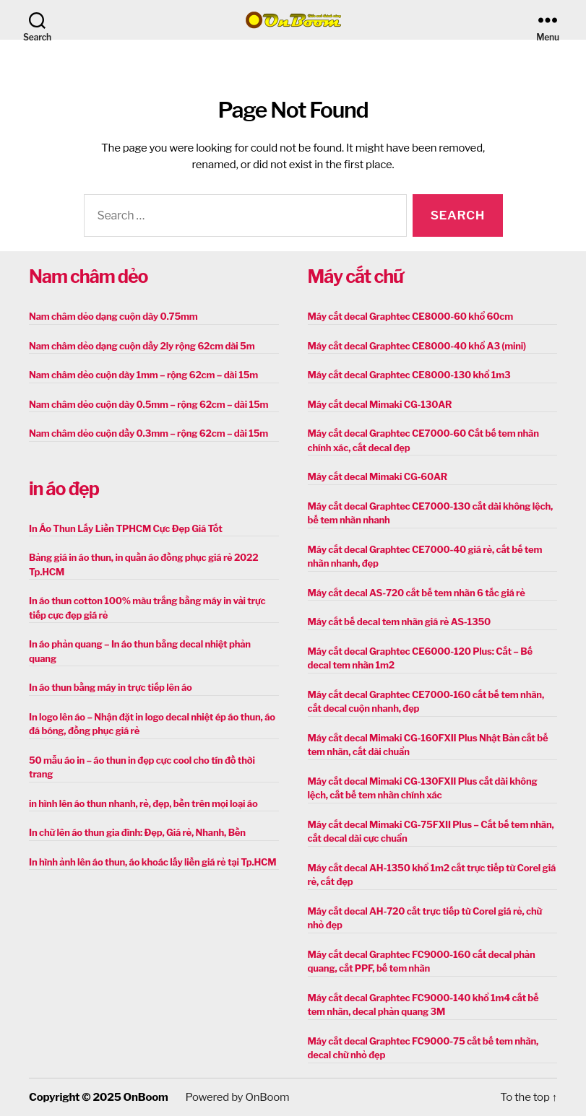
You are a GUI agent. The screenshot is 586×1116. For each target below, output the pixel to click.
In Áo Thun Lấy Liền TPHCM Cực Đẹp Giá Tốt (126, 528)
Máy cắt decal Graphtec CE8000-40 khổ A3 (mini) (417, 346)
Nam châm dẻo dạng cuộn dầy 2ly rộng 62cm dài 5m (141, 346)
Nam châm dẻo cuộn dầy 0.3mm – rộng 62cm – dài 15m (148, 433)
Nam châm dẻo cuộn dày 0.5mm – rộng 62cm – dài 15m (148, 404)
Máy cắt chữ (355, 276)
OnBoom (146, 1097)
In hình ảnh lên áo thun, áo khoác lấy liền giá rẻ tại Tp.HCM (152, 862)
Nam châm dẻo (88, 276)
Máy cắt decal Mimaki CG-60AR (378, 476)
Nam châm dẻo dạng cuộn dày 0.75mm (113, 316)
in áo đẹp (64, 489)
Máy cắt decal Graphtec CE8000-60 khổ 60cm (410, 316)
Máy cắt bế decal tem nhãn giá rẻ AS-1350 (399, 621)
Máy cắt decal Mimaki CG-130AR (380, 404)
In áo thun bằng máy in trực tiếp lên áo (110, 687)
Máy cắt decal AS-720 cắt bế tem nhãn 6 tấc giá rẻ (416, 592)
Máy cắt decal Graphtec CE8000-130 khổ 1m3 (409, 374)
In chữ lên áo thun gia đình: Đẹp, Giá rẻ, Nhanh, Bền (137, 832)
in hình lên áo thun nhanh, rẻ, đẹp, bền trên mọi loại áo (143, 803)
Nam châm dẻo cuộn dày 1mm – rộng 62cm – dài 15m (143, 374)
